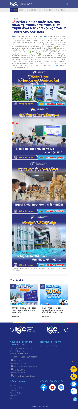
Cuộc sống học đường (48, 346)
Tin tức (14, 10)
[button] (12, 301)
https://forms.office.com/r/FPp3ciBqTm (25, 40)
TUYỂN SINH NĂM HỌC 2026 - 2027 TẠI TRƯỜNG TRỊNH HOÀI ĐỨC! (24, 310)
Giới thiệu (13, 385)
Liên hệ (13, 398)
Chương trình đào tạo (18, 388)
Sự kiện (21, 10)
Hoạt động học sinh (34, 10)
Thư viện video (62, 10)
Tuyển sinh (14, 390)
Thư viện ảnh (49, 10)
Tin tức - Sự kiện (16, 393)
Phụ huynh (14, 396)
